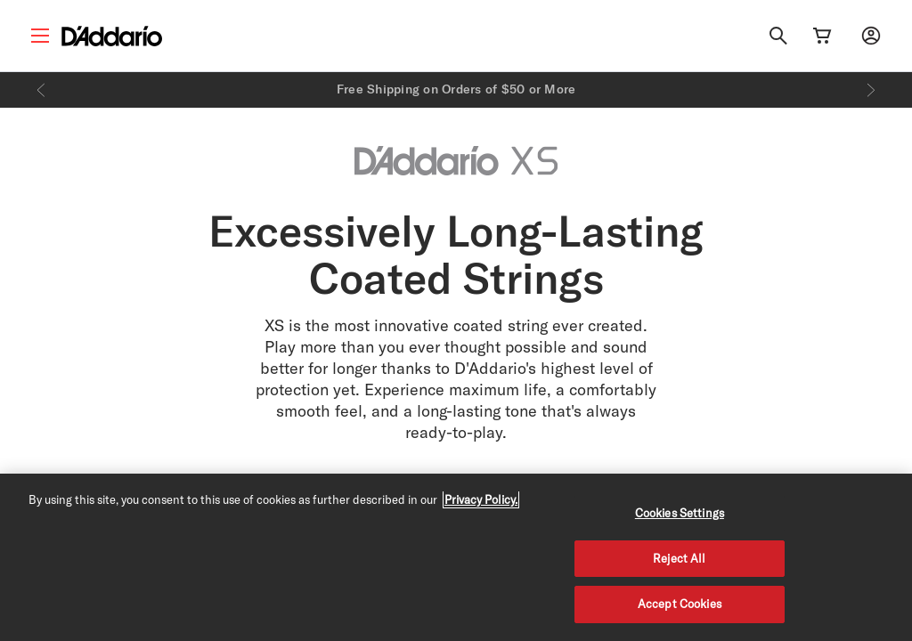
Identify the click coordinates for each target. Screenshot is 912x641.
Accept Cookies (679, 603)
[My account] (871, 35)
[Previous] (41, 90)
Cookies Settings (679, 513)
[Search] (778, 35)
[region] (456, 557)
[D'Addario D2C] (111, 36)
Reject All (679, 558)
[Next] (871, 90)
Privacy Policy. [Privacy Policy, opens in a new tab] (480, 499)
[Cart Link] (822, 35)
